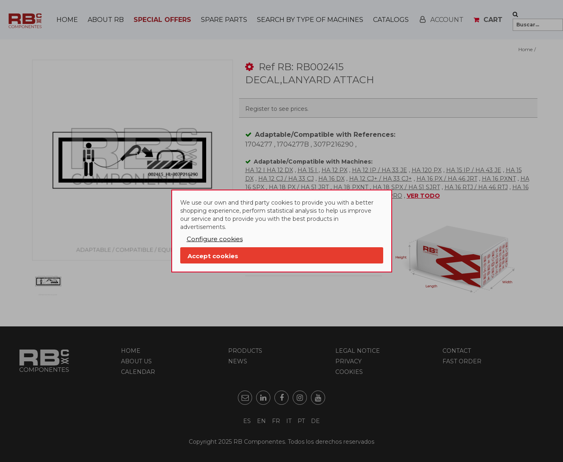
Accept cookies (213, 256)
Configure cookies (215, 239)
